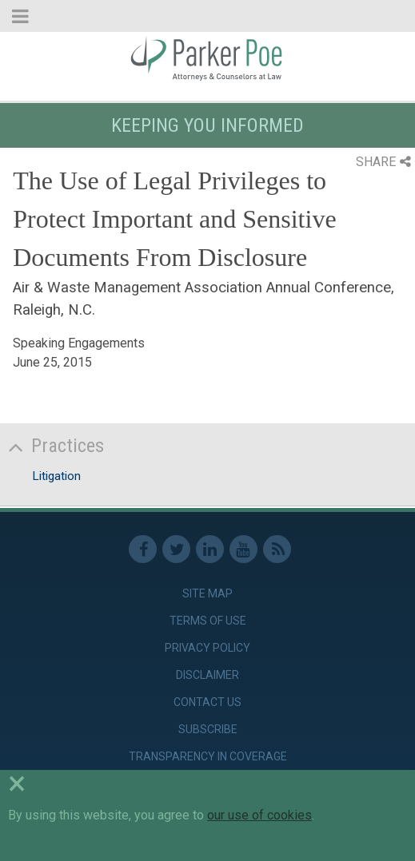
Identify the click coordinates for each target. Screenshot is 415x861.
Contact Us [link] (207, 702)
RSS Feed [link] (277, 549)
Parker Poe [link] (207, 58)
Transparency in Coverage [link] (208, 756)
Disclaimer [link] (207, 675)
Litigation (56, 476)
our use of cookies (259, 815)
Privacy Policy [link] (207, 647)
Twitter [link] (176, 549)
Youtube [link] (243, 549)
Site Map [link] (207, 593)
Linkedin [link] (210, 549)
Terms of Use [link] (208, 620)
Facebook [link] (143, 549)
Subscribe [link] (207, 729)
